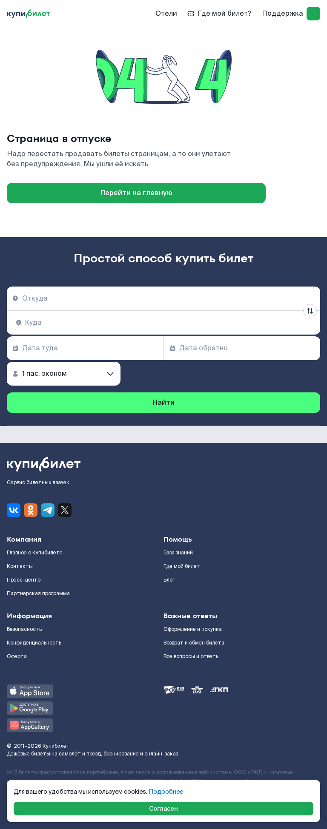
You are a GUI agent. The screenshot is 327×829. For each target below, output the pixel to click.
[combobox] (163, 298)
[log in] (313, 13)
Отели (166, 13)
